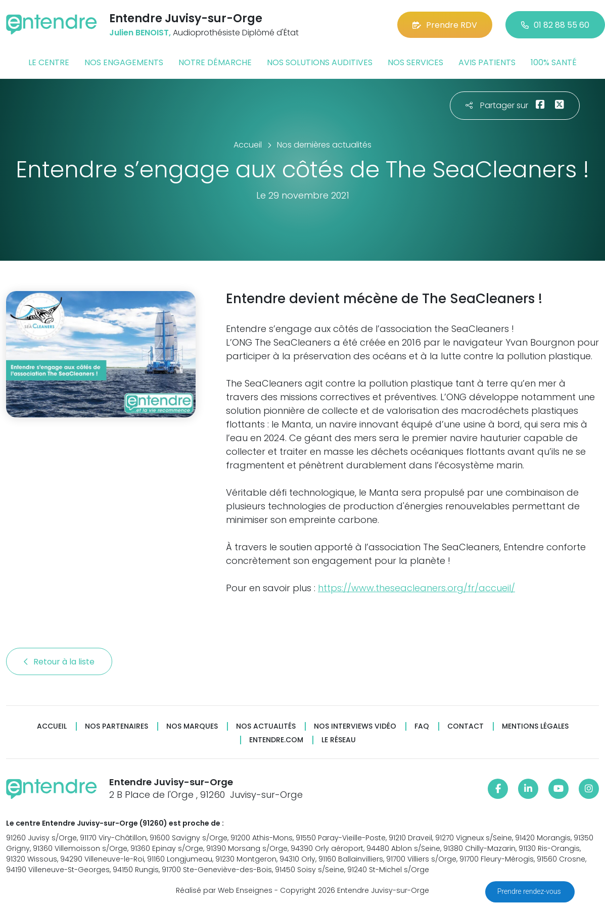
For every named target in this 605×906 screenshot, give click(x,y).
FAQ (421, 726)
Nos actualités (266, 726)
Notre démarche (215, 62)
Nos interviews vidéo (355, 726)
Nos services (415, 62)
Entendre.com (276, 740)
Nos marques (192, 726)
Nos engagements (123, 62)
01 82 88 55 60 (555, 25)
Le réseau (338, 740)
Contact (465, 726)
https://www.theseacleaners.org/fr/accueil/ (416, 588)
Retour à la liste (59, 661)
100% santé (554, 62)
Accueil (52, 726)
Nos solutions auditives (320, 62)
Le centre (48, 62)
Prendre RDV (444, 25)
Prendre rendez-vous (530, 891)
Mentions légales (535, 726)
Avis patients (487, 62)
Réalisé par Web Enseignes (224, 890)
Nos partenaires (116, 726)
